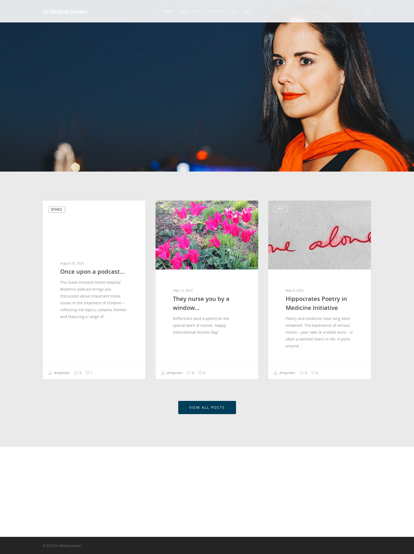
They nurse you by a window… (261, 479)
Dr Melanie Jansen (65, 11)
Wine (247, 11)
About (183, 11)
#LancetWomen (248, 502)
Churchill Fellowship (323, 479)
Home (167, 11)
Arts (233, 11)
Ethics (199, 11)
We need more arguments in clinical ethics (260, 514)
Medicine (217, 11)
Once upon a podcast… (255, 471)
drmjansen (59, 373)
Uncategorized (318, 505)
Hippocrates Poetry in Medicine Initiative (262, 491)
